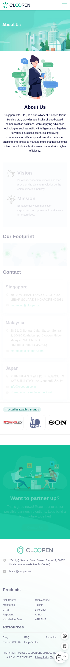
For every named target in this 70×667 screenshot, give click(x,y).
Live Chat (40, 609)
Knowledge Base (12, 619)
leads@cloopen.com (21, 571)
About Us (51, 637)
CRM (6, 609)
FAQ (26, 637)
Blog (5, 637)
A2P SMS (40, 619)
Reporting (8, 614)
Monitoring (9, 604)
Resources (13, 627)
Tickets (39, 604)
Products (12, 589)
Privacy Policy (42, 657)
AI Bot (38, 614)
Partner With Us (12, 642)
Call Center (9, 600)
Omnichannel (43, 600)
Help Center (31, 642)
